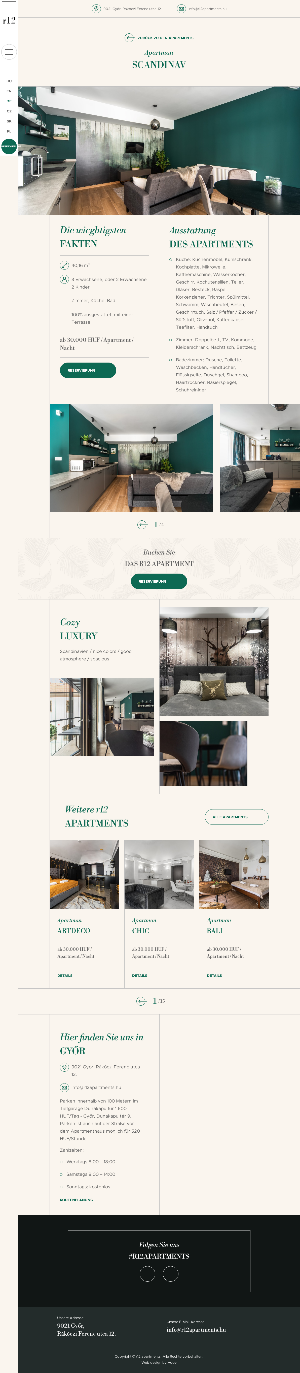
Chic (140, 931)
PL (9, 131)
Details (64, 975)
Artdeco (73, 931)
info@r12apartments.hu (208, 9)
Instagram (170, 1274)
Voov (172, 1362)
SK (9, 121)
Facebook (147, 1274)
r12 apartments (9, 13)
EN (9, 91)
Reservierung (9, 146)
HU (9, 81)
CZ (9, 111)
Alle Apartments (230, 817)
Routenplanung (76, 1200)
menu (9, 52)
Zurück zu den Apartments (166, 38)
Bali (214, 931)
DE (9, 101)
